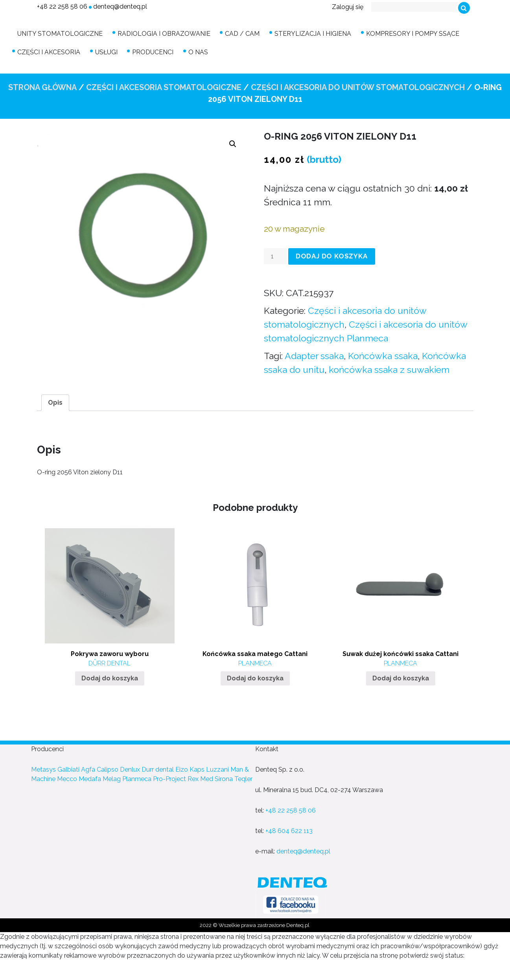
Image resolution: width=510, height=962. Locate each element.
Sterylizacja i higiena (303, 33)
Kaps (197, 768)
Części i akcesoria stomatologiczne (163, 85)
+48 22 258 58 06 (62, 6)
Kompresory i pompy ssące (399, 33)
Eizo (181, 768)
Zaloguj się (347, 7)
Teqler (243, 777)
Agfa (88, 768)
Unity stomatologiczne (62, 33)
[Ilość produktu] (275, 254)
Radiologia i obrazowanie (162, 33)
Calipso (107, 768)
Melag (112, 777)
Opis (55, 400)
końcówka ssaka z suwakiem (389, 367)
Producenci (147, 51)
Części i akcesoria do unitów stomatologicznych (358, 85)
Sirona (224, 777)
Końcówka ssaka (383, 353)
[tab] (55, 401)
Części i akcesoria (50, 51)
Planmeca (136, 777)
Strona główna (42, 85)
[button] (233, 142)
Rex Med (200, 777)
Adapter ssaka (314, 353)
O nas (189, 51)
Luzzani (217, 768)
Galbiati (68, 768)
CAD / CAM (236, 33)
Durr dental (158, 768)
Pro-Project (169, 777)
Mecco (67, 777)
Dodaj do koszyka (332, 254)
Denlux (130, 768)
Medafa (90, 777)
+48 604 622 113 (289, 829)
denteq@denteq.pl (120, 6)
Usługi (104, 51)
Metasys (43, 768)
